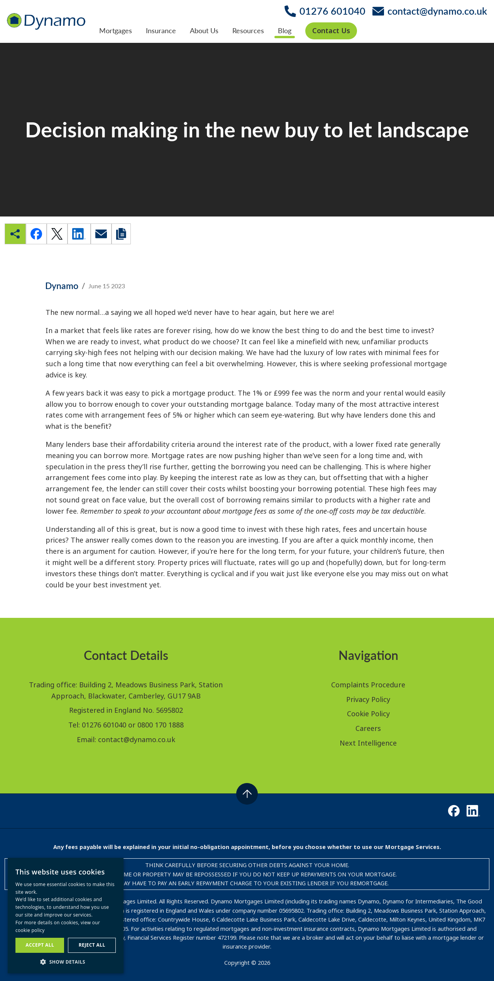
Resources (248, 30)
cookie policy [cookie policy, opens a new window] (30, 930)
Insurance (161, 30)
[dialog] (66, 915)
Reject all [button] (92, 945)
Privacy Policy (368, 699)
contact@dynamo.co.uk (136, 739)
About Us (204, 30)
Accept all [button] (39, 945)
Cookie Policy (368, 713)
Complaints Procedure (368, 684)
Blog (284, 30)
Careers (368, 728)
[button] (65, 962)
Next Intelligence (368, 743)
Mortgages (115, 30)
